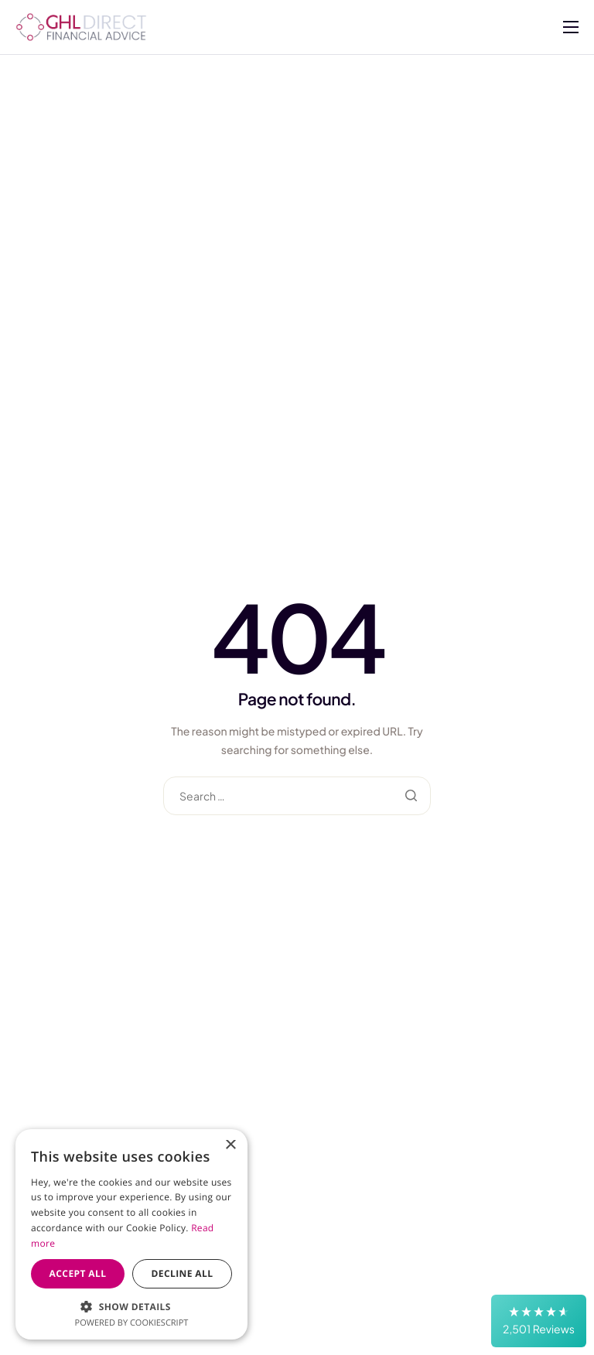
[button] (538, 1321)
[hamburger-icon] (571, 27)
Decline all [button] (182, 1273)
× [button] (230, 1146)
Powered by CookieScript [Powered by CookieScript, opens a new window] (132, 1323)
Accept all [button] (78, 1273)
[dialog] (131, 1234)
